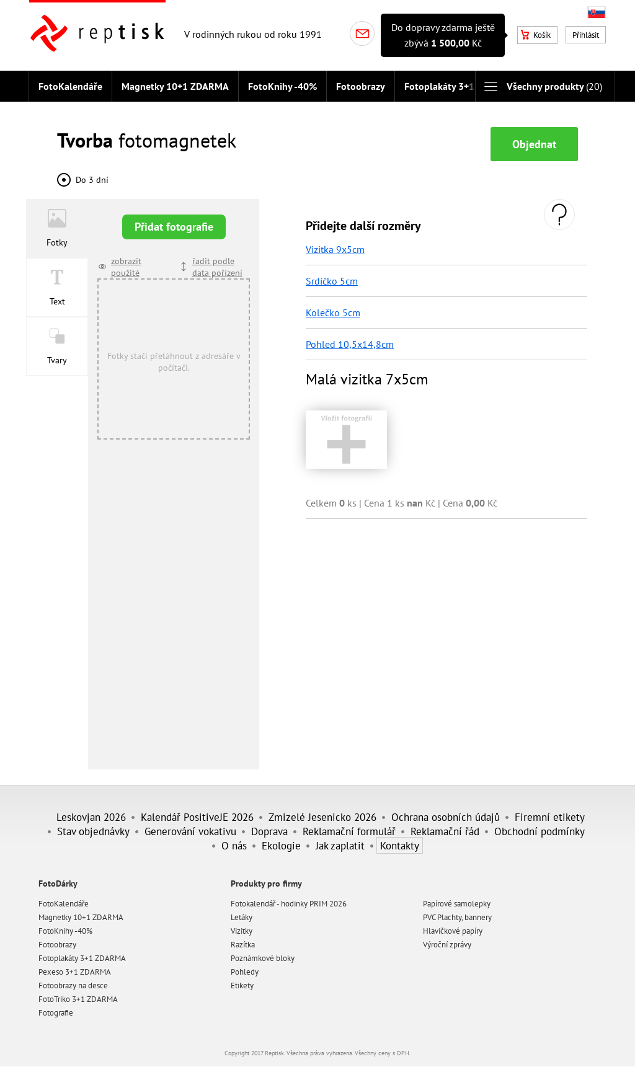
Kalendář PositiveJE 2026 (197, 817)
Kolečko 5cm (333, 312)
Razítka (243, 944)
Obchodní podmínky (539, 831)
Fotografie (55, 1013)
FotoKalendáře (70, 86)
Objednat (534, 144)
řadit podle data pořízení (217, 266)
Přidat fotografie (174, 226)
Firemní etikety (550, 817)
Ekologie (281, 845)
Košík (536, 35)
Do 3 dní (92, 179)
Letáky (241, 917)
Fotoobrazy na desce (73, 985)
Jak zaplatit (340, 845)
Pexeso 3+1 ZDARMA (74, 972)
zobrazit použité (126, 266)
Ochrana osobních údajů (445, 817)
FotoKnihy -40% (282, 86)
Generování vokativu (190, 831)
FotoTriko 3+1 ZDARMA (78, 999)
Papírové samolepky (457, 903)
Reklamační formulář (349, 831)
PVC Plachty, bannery (457, 917)
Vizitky (241, 931)
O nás (234, 845)
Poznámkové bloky (263, 958)
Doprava (269, 831)
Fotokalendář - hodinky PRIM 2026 (289, 903)
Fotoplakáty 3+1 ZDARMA (459, 86)
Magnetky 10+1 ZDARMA (175, 86)
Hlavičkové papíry (452, 931)
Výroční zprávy (447, 944)
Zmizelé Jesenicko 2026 (322, 817)
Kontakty (399, 845)
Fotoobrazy (360, 86)
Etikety (242, 985)
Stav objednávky (93, 831)
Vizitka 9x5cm (335, 249)
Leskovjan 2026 (91, 817)
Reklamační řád (445, 831)
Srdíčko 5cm (332, 281)
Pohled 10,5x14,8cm (350, 344)
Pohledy (245, 972)
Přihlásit (585, 35)
